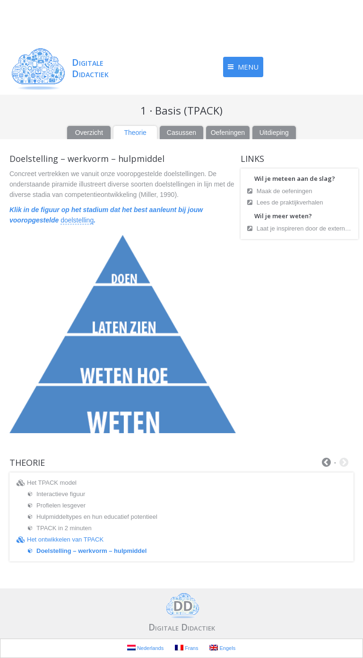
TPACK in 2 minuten (64, 528)
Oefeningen (228, 132)
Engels (222, 648)
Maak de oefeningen (285, 191)
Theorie (135, 132)
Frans (186, 648)
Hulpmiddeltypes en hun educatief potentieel (96, 516)
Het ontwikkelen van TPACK (65, 539)
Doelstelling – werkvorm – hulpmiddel (91, 550)
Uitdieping (274, 132)
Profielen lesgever (61, 505)
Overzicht (89, 132)
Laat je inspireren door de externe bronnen (305, 228)
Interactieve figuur (60, 494)
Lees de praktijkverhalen (291, 202)
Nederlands (145, 648)
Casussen (181, 132)
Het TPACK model (52, 482)
